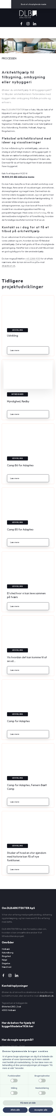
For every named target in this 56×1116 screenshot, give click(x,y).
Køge (4, 959)
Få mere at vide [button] (28, 1103)
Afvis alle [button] (15, 1110)
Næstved (6, 966)
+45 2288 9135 (32, 258)
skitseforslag (39, 212)
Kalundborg (7, 952)
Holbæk (6, 949)
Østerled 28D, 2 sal (11, 1006)
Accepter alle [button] (40, 1110)
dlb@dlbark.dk (8, 265)
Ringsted (6, 956)
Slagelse (6, 963)
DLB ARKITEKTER (15, 109)
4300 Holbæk (9, 1010)
